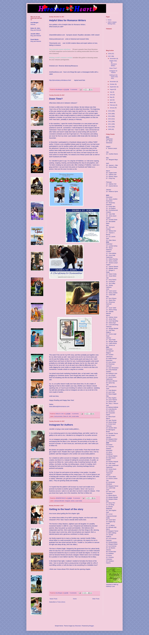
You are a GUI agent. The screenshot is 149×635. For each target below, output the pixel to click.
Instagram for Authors (61, 424)
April (111, 100)
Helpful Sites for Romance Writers (67, 20)
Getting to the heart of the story (66, 509)
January (112, 107)
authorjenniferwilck (59, 500)
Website (33, 24)
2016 (110, 111)
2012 (110, 121)
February (113, 105)
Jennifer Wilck (35, 34)
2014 (110, 116)
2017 (110, 56)
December (113, 58)
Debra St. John (67, 416)
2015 (110, 113)
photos (73, 500)
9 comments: (73, 593)
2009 (110, 129)
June (111, 94)
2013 (110, 119)
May (111, 97)
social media (75, 416)
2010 (110, 126)
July (111, 92)
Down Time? (56, 98)
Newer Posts (53, 599)
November (113, 81)
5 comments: (74, 89)
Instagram (67, 500)
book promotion (58, 416)
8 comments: (77, 498)
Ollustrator (78, 626)
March (112, 102)
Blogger (91, 626)
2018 (110, 53)
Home (75, 599)
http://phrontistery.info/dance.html (60, 80)
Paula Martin (34, 39)
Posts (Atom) (61, 602)
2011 (110, 124)
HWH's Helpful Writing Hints (112, 23)
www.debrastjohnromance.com (59, 406)
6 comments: (75, 413)
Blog (32, 30)
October (112, 84)
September (113, 87)
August (112, 89)
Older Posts (95, 599)
